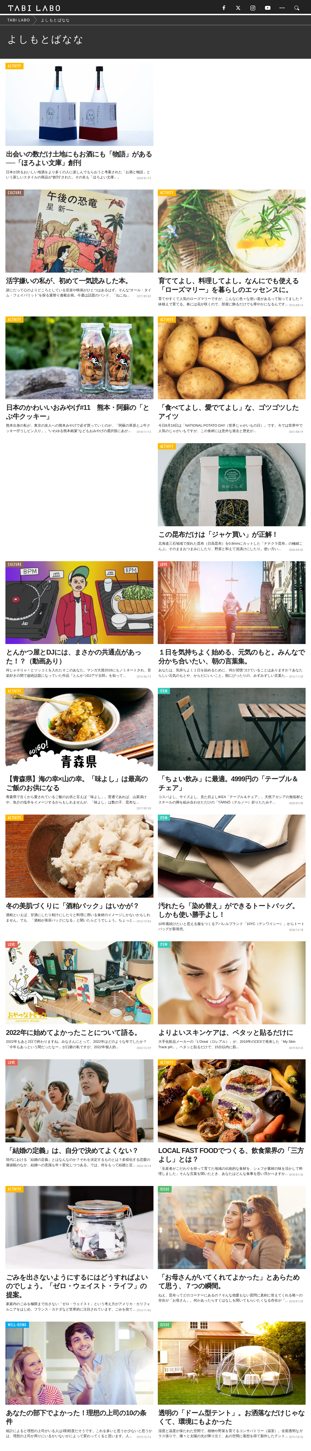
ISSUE (164, 1191)
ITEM (164, 692)
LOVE (164, 566)
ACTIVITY (14, 68)
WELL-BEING (17, 1326)
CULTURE (14, 194)
